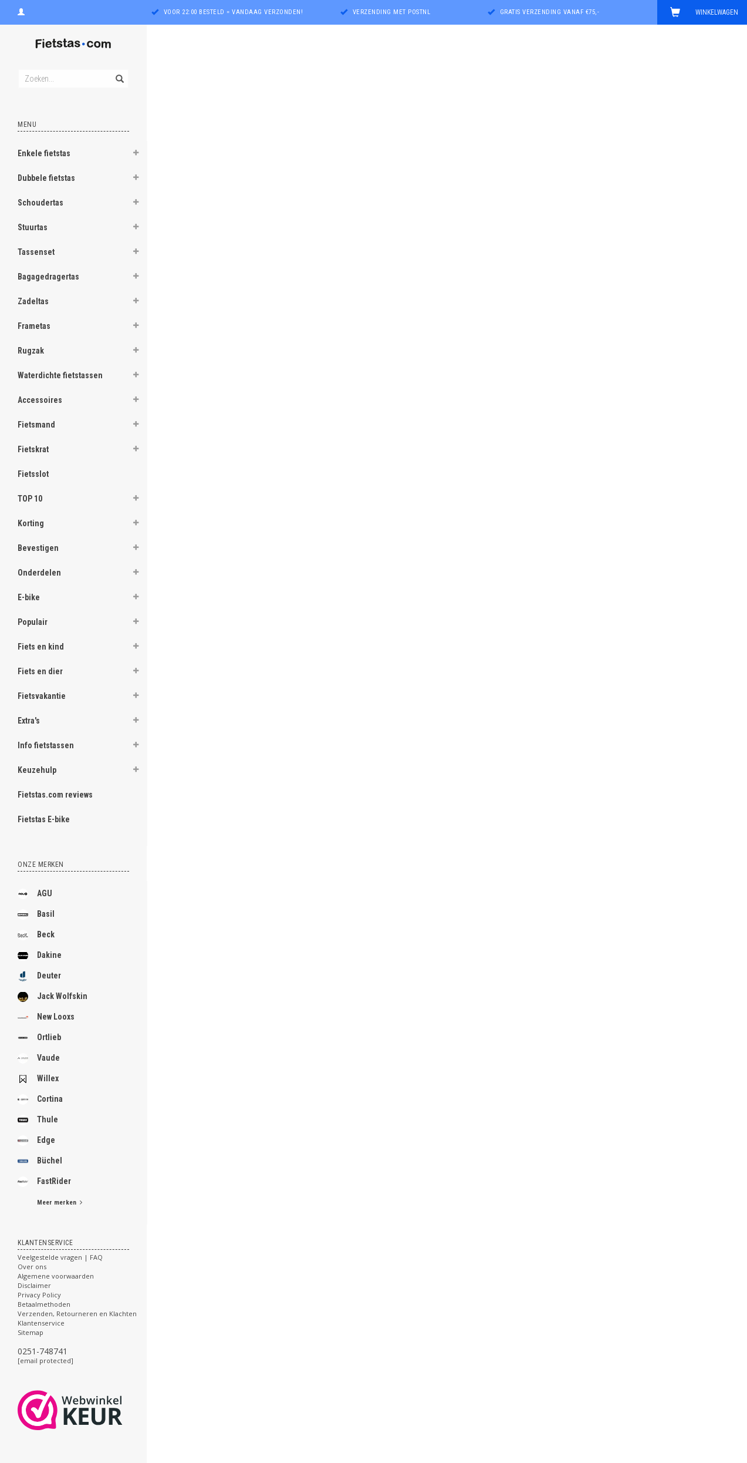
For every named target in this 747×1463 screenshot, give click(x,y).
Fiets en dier (40, 671)
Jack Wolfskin (52, 996)
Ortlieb (39, 1037)
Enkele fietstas (44, 153)
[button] (135, 154)
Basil (36, 914)
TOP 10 (30, 498)
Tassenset (36, 252)
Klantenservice (41, 1323)
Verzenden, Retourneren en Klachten (77, 1313)
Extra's (29, 720)
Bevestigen (38, 548)
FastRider (44, 1181)
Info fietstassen (46, 745)
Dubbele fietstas (46, 178)
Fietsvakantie (42, 696)
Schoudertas (40, 202)
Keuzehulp (37, 770)
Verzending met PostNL (392, 12)
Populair (33, 622)
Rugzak (31, 350)
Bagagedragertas (48, 276)
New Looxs (46, 1017)
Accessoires (40, 400)
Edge (36, 1140)
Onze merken (41, 864)
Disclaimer (34, 1285)
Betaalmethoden (44, 1304)
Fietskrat (33, 449)
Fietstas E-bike (44, 819)
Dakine (40, 955)
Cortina (40, 1099)
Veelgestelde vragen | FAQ (60, 1257)
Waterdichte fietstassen (60, 375)
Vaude (39, 1058)
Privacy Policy (39, 1294)
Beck (36, 935)
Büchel (40, 1161)
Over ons (32, 1266)
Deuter (39, 976)
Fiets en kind (41, 646)
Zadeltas (33, 301)
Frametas (34, 326)
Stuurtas (33, 227)
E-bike (29, 597)
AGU (35, 894)
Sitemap (30, 1332)
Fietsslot (33, 474)
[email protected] (45, 1360)
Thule (38, 1120)
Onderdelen (39, 572)
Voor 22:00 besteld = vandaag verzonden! (233, 12)
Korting (31, 523)
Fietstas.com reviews (55, 794)
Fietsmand (36, 424)
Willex (38, 1079)
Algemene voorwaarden (56, 1276)
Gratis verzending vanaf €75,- (550, 12)
